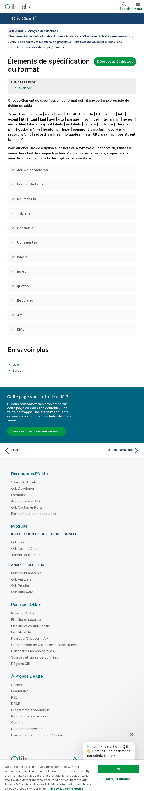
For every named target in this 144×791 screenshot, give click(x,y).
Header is (25, 228)
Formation (19, 495)
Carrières (18, 722)
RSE (14, 697)
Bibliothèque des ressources (33, 514)
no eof (22, 271)
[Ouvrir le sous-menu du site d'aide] (6, 19)
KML (20, 329)
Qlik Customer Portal (27, 507)
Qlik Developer (22, 488)
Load (58, 47)
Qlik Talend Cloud (25, 548)
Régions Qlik (21, 664)
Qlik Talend (20, 542)
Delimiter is (26, 199)
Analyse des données (43, 31)
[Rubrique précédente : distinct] (37, 451)
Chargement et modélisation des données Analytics (43, 36)
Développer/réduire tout (115, 61)
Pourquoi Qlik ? (22, 613)
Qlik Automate (22, 592)
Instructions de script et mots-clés (98, 42)
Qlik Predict (20, 586)
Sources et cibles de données (34, 657)
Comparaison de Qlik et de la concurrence (44, 645)
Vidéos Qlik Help (24, 482)
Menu (138, 8)
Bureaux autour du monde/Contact (38, 735)
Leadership (20, 691)
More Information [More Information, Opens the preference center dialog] (118, 778)
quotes (23, 286)
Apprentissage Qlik (26, 501)
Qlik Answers (21, 579)
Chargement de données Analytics (107, 36)
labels (22, 257)
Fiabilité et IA (21, 632)
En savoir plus (23, 88)
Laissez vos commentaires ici (36, 431)
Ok (119, 769)
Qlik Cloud (24, 18)
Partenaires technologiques (32, 651)
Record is (25, 300)
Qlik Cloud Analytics (26, 573)
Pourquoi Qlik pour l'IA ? (29, 638)
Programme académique (30, 710)
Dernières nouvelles (26, 729)
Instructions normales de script (29, 47)
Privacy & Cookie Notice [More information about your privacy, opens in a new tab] (65, 788)
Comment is (27, 242)
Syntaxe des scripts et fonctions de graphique (39, 42)
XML (21, 315)
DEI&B (15, 704)
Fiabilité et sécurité (26, 619)
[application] (105, 752)
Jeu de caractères (32, 170)
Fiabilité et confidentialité (30, 626)
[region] (72, 775)
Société (17, 685)
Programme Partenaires (29, 716)
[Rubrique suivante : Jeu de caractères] (107, 451)
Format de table (30, 184)
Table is (23, 213)
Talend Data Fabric (25, 555)
